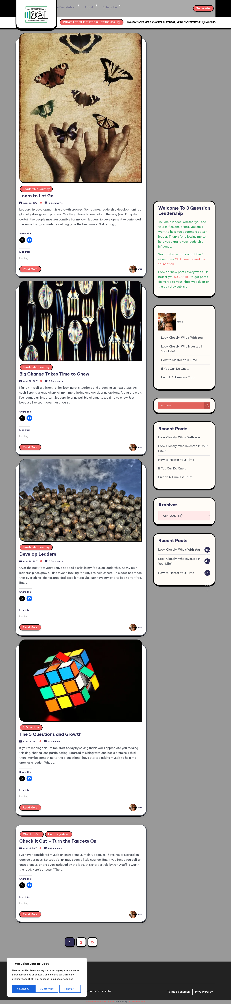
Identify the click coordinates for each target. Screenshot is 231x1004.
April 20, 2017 (32, 560)
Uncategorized (59, 834)
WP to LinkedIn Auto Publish (100, 1002)
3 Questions (31, 727)
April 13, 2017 (32, 848)
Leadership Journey (37, 186)
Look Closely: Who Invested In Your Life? (182, 348)
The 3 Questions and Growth (50, 734)
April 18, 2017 (32, 741)
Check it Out (32, 834)
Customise (23, 989)
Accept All (70, 989)
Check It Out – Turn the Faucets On (57, 841)
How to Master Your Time (179, 360)
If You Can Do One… (175, 368)
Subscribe (129, 7)
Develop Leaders (37, 553)
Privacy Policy (203, 992)
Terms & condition (174, 992)
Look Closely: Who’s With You (182, 337)
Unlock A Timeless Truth (178, 377)
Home (65, 7)
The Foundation (87, 7)
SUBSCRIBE (182, 277)
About (110, 7)
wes (135, 266)
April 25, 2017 (32, 379)
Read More (31, 267)
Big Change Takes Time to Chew (54, 372)
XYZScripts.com (137, 1002)
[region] (47, 975)
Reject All (47, 989)
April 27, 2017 (32, 200)
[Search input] (182, 405)
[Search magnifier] (207, 405)
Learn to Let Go (36, 193)
